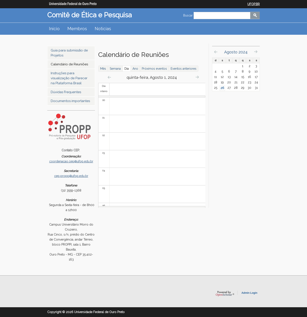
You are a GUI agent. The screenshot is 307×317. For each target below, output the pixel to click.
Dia (127, 68)
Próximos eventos (154, 68)
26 (222, 88)
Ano (135, 68)
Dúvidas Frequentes (66, 92)
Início (54, 28)
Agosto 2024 (236, 52)
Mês (103, 68)
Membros (77, 28)
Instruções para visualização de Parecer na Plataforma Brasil (69, 78)
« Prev (109, 77)
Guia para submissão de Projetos (69, 52)
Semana (115, 68)
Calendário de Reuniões (69, 64)
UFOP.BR (253, 4)
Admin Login (249, 292)
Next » (197, 77)
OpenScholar (225, 293)
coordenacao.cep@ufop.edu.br (71, 161)
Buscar (188, 15)
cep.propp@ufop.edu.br (71, 176)
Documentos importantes (70, 101)
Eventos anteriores (183, 68)
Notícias (103, 28)
